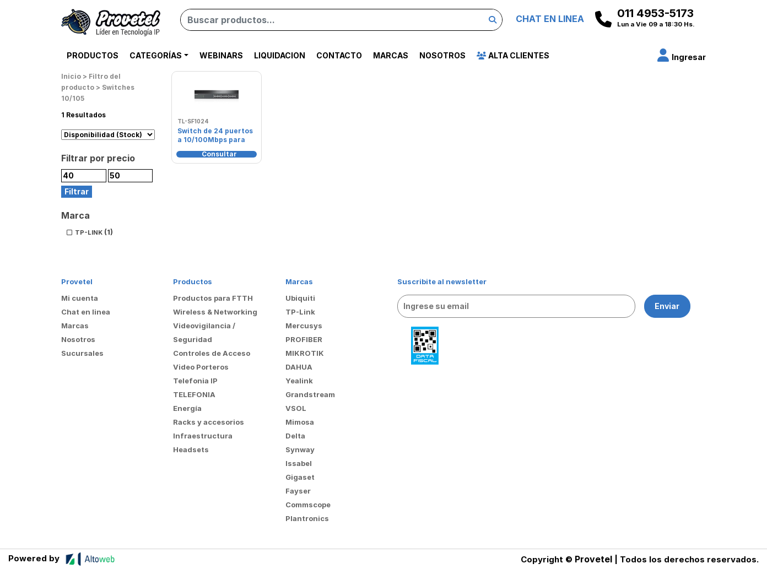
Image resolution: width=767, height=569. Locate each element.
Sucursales (82, 353)
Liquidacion (279, 55)
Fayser (298, 490)
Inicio (71, 76)
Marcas (390, 55)
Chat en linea (85, 311)
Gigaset (300, 477)
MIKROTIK (304, 353)
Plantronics (307, 518)
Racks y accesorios (208, 422)
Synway (300, 449)
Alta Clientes (513, 55)
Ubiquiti (300, 298)
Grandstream (310, 394)
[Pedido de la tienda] (108, 134)
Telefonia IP (195, 380)
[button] (681, 57)
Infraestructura (203, 435)
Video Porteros (201, 366)
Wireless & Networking (215, 311)
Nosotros (442, 55)
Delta (295, 435)
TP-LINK (88, 232)
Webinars (221, 55)
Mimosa (299, 422)
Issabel (298, 463)
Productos (92, 55)
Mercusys (303, 325)
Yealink (299, 380)
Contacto (339, 55)
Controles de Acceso (211, 353)
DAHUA (298, 366)
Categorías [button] (155, 55)
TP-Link (300, 311)
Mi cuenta (79, 298)
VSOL (295, 408)
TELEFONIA (194, 394)
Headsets (191, 449)
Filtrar (76, 191)
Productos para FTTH (213, 298)
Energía (187, 408)
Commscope (308, 504)
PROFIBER (303, 339)
